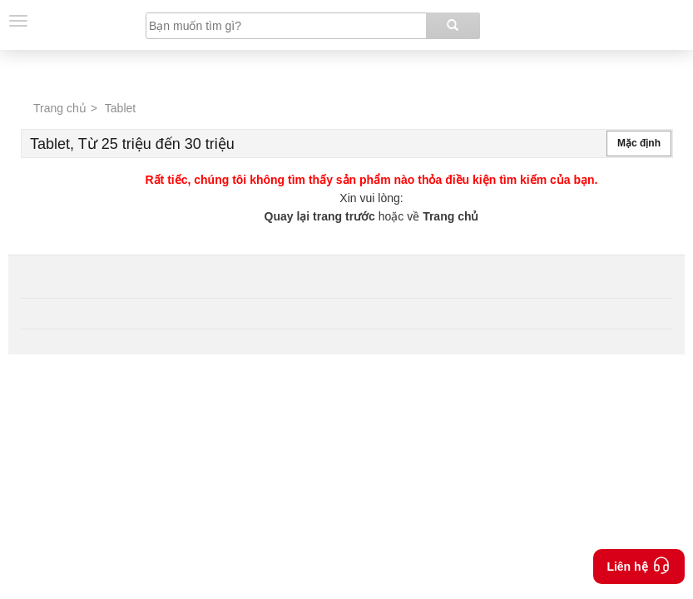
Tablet (120, 108)
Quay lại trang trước (322, 216)
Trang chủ (60, 108)
